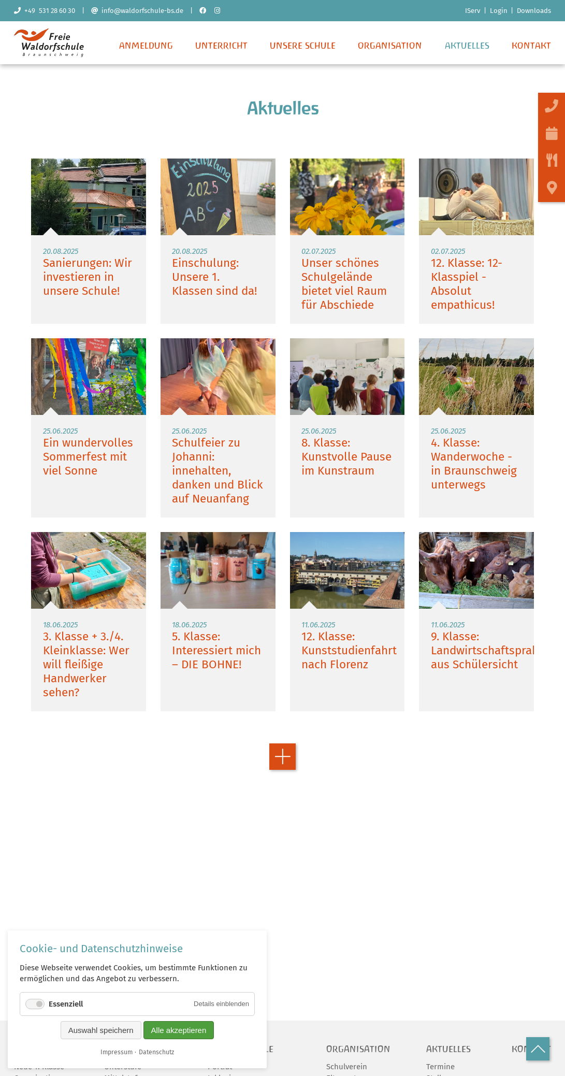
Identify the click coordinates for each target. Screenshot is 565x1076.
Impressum (116, 1052)
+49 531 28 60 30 (44, 11)
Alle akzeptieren (179, 1030)
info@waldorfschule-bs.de (137, 11)
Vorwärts (282, 761)
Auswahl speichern (101, 1030)
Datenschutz (156, 1052)
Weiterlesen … (88, 244)
